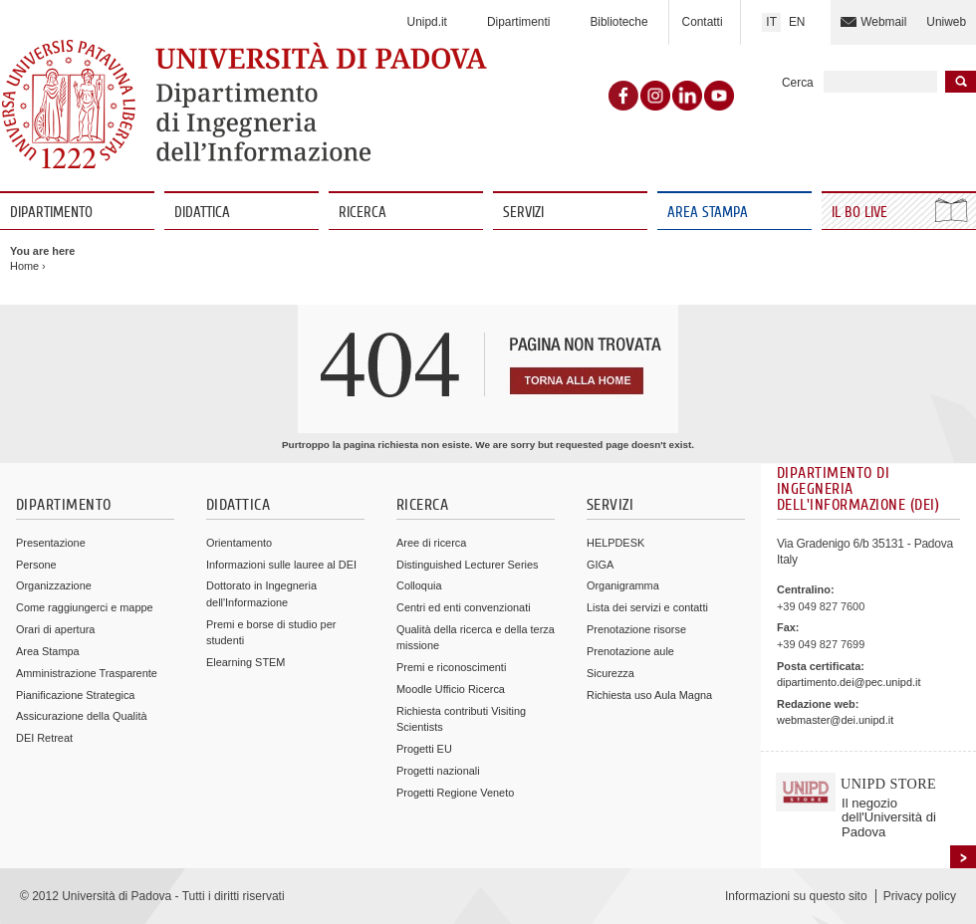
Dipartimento (51, 212)
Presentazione (51, 543)
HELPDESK (615, 543)
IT (771, 22)
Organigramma (623, 585)
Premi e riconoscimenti (451, 667)
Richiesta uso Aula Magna (649, 695)
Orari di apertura (55, 629)
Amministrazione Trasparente (86, 673)
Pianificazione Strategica (75, 695)
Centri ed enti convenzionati (463, 607)
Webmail (883, 22)
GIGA (600, 565)
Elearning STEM (245, 662)
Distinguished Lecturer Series (467, 565)
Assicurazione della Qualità (81, 716)
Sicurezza (610, 673)
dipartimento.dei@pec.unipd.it (848, 682)
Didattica (202, 212)
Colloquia (418, 585)
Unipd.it (427, 22)
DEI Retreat (44, 738)
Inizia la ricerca (960, 82)
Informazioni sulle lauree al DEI (281, 565)
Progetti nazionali (438, 771)
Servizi (523, 212)
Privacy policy (919, 896)
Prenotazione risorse (636, 629)
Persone (36, 565)
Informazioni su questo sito (796, 896)
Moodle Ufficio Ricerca (450, 689)
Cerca (798, 83)
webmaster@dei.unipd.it (835, 720)
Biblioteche (618, 22)
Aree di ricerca (431, 543)
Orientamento (239, 543)
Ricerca (362, 212)
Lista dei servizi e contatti (647, 607)
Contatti (702, 22)
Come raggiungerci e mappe (84, 607)
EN (797, 22)
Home (24, 266)
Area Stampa (707, 212)
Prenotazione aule (630, 651)
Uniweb (946, 22)
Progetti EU (424, 749)
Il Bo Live (861, 212)
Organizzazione (54, 585)
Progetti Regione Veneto (455, 793)
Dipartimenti (518, 22)
